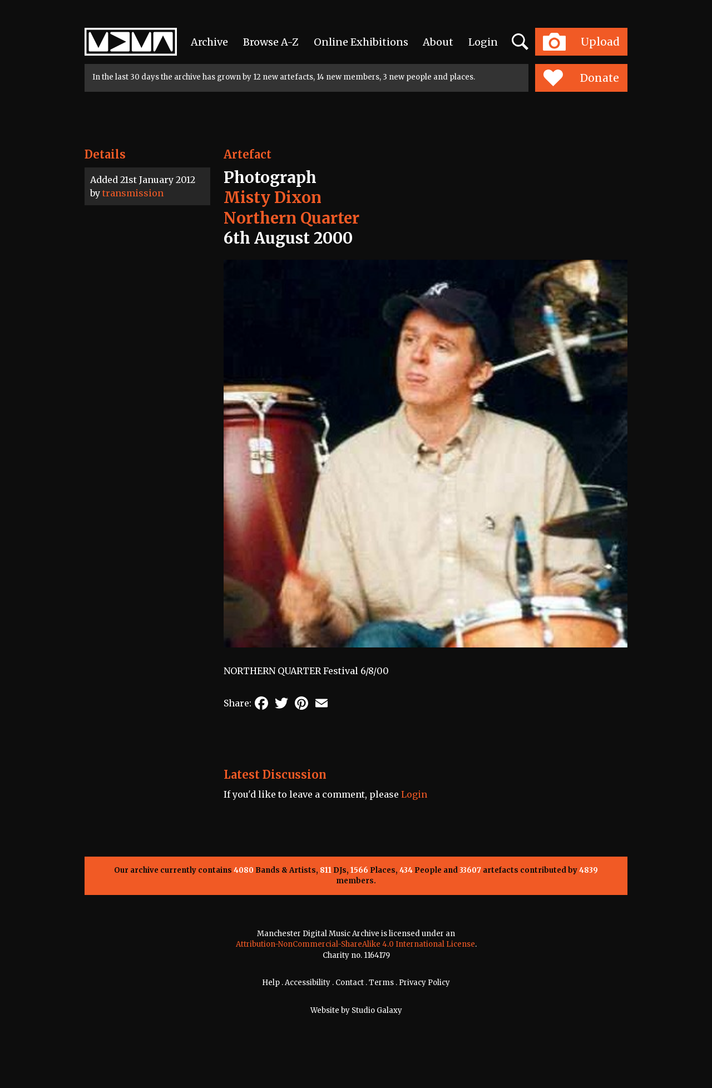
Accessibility (307, 982)
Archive (209, 42)
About (438, 42)
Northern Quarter (291, 218)
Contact (349, 982)
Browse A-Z (271, 42)
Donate (581, 78)
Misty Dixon (273, 197)
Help (271, 982)
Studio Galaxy (377, 1010)
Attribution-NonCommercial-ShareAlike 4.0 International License (355, 944)
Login (483, 42)
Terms (381, 982)
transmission (133, 193)
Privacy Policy (424, 982)
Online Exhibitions (361, 42)
